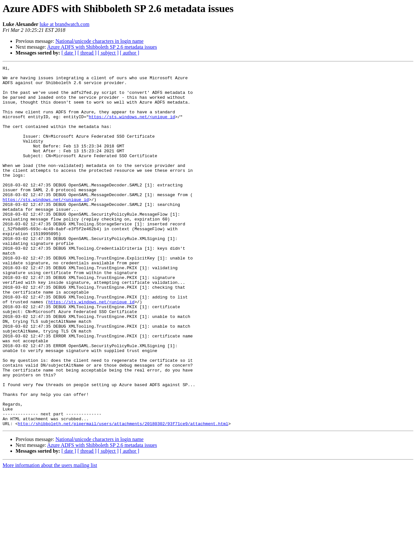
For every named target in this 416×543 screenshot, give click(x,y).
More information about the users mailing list (50, 537)
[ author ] (129, 53)
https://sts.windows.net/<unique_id (132, 127)
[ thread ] (87, 53)
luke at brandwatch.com (64, 24)
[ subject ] (108, 53)
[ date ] (68, 53)
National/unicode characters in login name (100, 41)
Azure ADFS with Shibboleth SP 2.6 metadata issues (102, 47)
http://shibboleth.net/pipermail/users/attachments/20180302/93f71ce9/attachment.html (123, 496)
